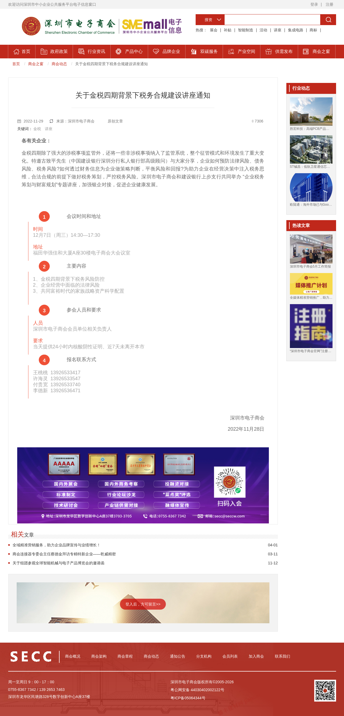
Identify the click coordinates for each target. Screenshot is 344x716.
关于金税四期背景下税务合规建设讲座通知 (111, 64)
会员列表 (230, 656)
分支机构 (203, 656)
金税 (37, 129)
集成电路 (295, 30)
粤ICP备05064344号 (187, 698)
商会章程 (125, 656)
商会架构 (99, 656)
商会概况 (72, 656)
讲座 (277, 30)
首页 (16, 64)
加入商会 (256, 656)
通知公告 (177, 656)
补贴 (227, 30)
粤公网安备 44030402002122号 (197, 690)
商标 (313, 30)
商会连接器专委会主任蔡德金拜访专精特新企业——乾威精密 (64, 554)
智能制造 (245, 30)
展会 (213, 30)
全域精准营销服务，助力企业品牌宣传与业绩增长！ (57, 545)
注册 (329, 4)
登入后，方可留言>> (142, 604)
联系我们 (282, 656)
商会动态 (59, 64)
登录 (314, 4)
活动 (263, 30)
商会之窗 (35, 64)
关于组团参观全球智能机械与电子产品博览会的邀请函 (58, 563)
